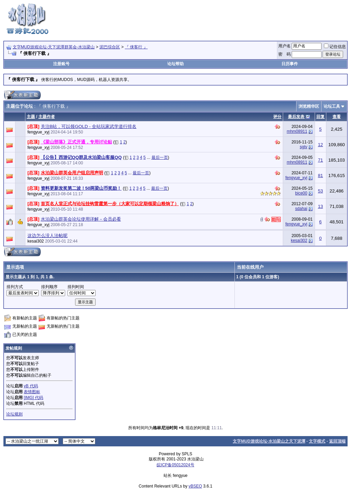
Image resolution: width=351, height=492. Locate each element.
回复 (320, 116)
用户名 (284, 46)
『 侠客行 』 (136, 47)
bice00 (301, 193)
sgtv (303, 146)
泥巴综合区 (109, 47)
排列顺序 (49, 286)
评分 (277, 116)
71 (320, 160)
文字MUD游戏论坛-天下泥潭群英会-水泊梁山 (54, 47)
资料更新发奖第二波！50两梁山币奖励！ (81, 188)
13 (320, 206)
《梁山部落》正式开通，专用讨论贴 (76, 141)
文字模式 (317, 441)
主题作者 (46, 116)
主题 (31, 116)
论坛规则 (14, 414)
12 (320, 144)
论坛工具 (332, 106)
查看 (336, 116)
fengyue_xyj (38, 132)
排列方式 (15, 286)
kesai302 (35, 241)
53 (320, 191)
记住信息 (335, 46)
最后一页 (160, 157)
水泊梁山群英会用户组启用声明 (72, 172)
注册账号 (61, 63)
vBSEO (195, 486)
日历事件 (289, 63)
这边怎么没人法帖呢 (47, 235)
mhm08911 (297, 131)
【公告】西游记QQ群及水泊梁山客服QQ (81, 157)
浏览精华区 (309, 106)
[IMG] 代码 (33, 397)
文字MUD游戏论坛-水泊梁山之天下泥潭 (269, 441)
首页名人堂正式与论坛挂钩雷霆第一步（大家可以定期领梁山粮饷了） (110, 203)
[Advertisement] (223, 18)
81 (320, 175)
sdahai (301, 208)
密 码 (284, 54)
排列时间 (76, 286)
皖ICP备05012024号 (175, 464)
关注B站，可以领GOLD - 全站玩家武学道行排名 (89, 126)
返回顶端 (337, 441)
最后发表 (296, 116)
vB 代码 (31, 386)
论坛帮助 (175, 63)
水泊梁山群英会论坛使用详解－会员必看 (81, 219)
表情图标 (32, 391)
